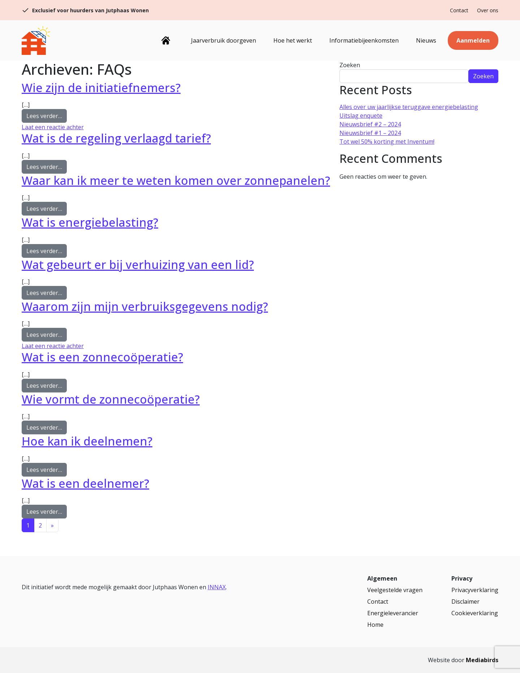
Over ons (487, 10)
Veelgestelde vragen (394, 590)
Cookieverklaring (474, 613)
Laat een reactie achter (53, 127)
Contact (459, 10)
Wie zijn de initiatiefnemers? (101, 87)
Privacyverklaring (474, 590)
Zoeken (349, 65)
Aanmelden (473, 40)
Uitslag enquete (360, 116)
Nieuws (426, 40)
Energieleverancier (392, 613)
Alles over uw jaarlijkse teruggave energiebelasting (408, 107)
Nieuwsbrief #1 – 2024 (370, 133)
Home (165, 40)
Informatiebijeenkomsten (364, 40)
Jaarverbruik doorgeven (223, 40)
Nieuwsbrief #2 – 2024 (370, 124)
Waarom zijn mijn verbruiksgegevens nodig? (145, 306)
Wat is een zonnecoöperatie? (102, 357)
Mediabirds (482, 660)
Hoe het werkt (292, 40)
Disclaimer (465, 601)
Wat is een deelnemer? (85, 483)
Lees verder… (46, 115)
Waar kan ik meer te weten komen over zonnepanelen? (176, 180)
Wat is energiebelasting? (90, 222)
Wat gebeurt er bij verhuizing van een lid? (138, 264)
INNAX (217, 587)
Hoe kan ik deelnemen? (87, 441)
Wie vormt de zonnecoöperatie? (111, 399)
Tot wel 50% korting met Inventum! (386, 142)
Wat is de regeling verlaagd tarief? (116, 138)
